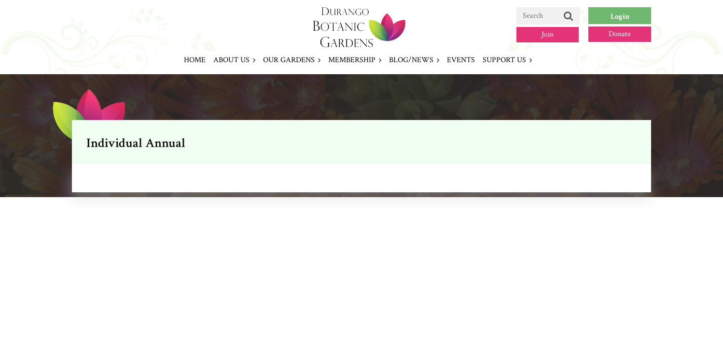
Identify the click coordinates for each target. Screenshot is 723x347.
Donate (620, 34)
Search (568, 16)
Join (548, 34)
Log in (619, 15)
